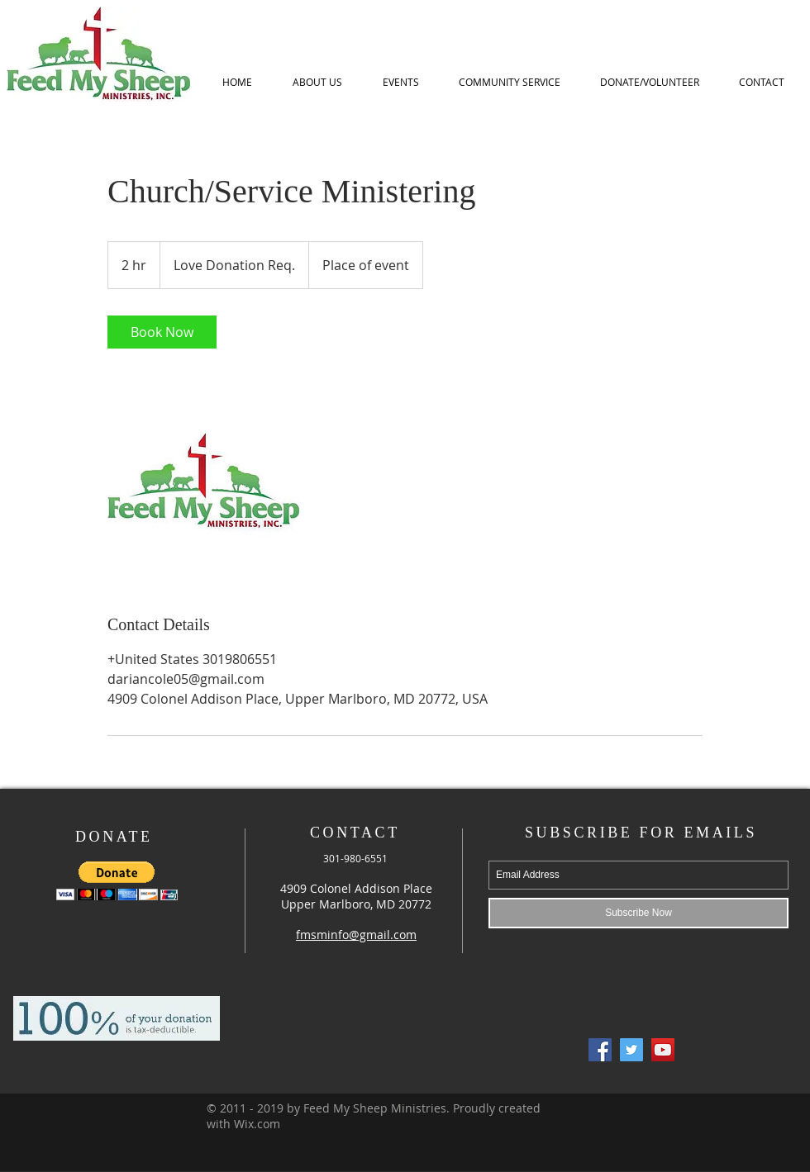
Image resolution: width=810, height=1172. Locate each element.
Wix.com (257, 1124)
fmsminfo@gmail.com (356, 934)
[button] (117, 880)
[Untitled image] (203, 481)
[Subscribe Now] (638, 913)
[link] (162, 332)
